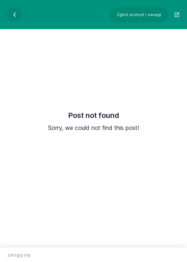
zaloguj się (19, 255)
